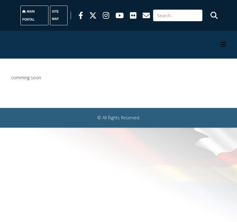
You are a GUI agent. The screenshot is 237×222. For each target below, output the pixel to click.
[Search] (177, 15)
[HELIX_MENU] (223, 44)
